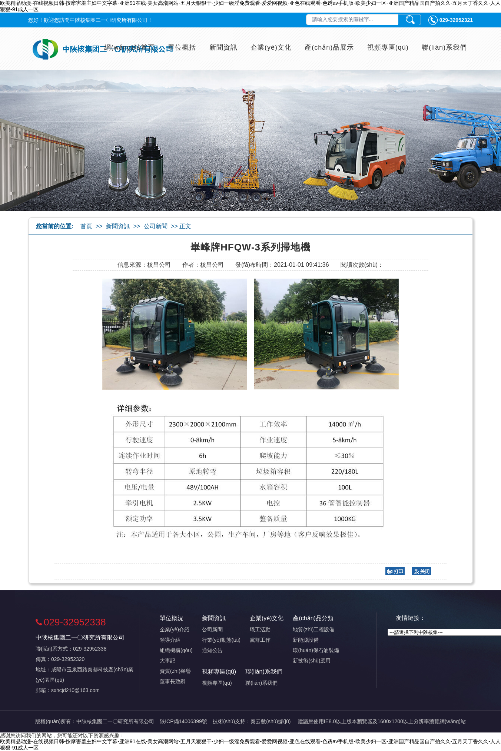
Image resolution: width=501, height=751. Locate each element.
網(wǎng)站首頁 (129, 47)
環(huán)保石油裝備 (316, 650)
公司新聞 (155, 226)
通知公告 (212, 650)
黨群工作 (260, 640)
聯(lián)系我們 (444, 47)
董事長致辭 (173, 681)
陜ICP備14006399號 (183, 721)
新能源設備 (306, 640)
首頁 (86, 226)
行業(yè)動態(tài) (221, 640)
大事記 (167, 661)
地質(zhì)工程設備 (313, 629)
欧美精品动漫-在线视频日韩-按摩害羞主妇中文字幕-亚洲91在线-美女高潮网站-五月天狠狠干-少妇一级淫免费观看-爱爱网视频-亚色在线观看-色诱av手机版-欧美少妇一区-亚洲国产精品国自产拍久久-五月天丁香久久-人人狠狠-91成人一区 (250, 6)
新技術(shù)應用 (312, 661)
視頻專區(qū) (388, 47)
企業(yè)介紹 (174, 629)
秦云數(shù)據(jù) (270, 721)
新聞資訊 (223, 47)
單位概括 (182, 47)
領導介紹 (170, 640)
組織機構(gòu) (176, 650)
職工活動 (260, 629)
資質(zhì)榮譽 (175, 671)
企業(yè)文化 (271, 47)
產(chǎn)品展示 (329, 47)
